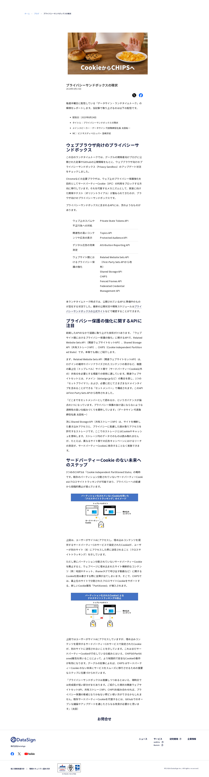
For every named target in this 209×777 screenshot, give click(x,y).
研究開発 (174, 738)
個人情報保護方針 (18, 768)
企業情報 (192, 738)
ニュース (143, 738)
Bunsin (157, 745)
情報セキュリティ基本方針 (39, 768)
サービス (158, 738)
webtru (157, 742)
